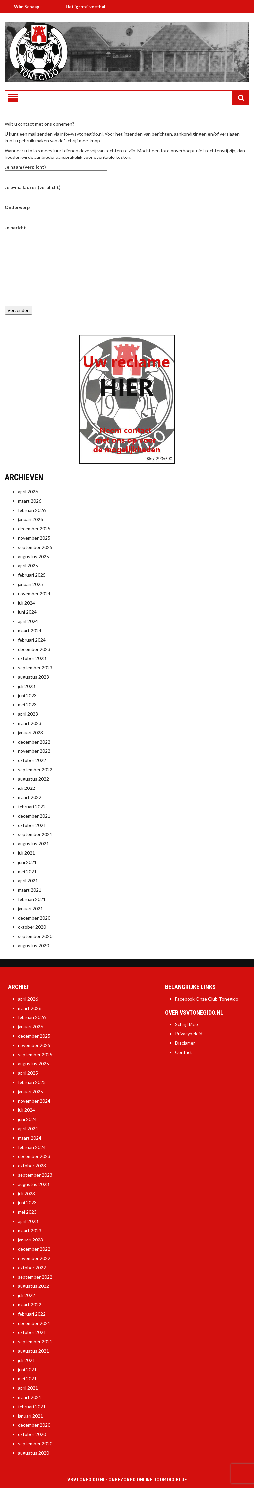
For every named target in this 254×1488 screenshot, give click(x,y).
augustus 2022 (33, 779)
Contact (183, 1052)
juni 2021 (27, 862)
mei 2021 (27, 871)
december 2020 (34, 918)
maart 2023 (29, 723)
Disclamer (185, 1043)
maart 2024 (29, 630)
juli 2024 (26, 603)
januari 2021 (30, 908)
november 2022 (34, 751)
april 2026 (28, 491)
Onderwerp (56, 211)
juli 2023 (26, 686)
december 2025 (34, 528)
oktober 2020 (32, 927)
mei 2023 (27, 704)
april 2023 (28, 714)
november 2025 (34, 538)
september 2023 (35, 667)
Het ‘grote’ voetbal (89, 6)
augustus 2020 (33, 945)
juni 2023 (27, 695)
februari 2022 (32, 806)
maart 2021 (29, 890)
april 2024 (28, 621)
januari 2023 (30, 732)
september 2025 (35, 547)
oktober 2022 (32, 760)
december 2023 (34, 649)
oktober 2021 (32, 825)
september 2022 (35, 769)
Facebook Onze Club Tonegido (206, 999)
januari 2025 (30, 584)
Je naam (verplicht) (56, 170)
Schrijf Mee (186, 1024)
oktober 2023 (32, 658)
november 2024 (34, 593)
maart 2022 (29, 797)
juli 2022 (26, 788)
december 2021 (34, 816)
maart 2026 (29, 501)
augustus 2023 (33, 677)
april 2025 (28, 565)
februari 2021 (32, 899)
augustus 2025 (33, 556)
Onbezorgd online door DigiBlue (147, 1480)
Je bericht (56, 231)
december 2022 (34, 741)
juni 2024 (27, 612)
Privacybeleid (188, 1033)
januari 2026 (30, 519)
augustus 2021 (33, 843)
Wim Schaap (30, 6)
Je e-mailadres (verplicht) (56, 191)
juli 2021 (26, 853)
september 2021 (35, 834)
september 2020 (35, 936)
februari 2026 (32, 510)
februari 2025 (32, 575)
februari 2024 (32, 640)
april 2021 (28, 880)
